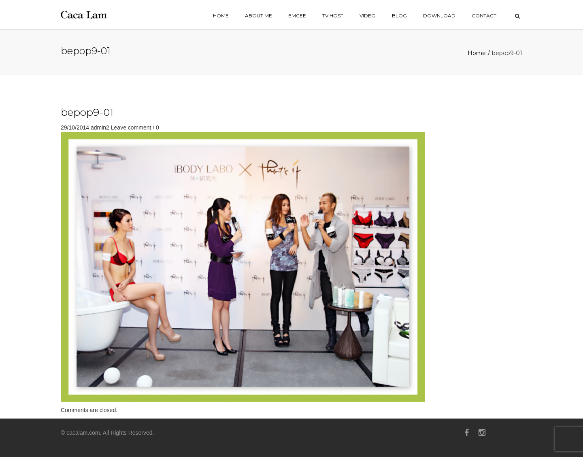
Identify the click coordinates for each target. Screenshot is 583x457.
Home (477, 53)
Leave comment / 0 (135, 127)
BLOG (399, 16)
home (221, 16)
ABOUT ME (258, 16)
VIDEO (368, 16)
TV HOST (332, 16)
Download (439, 16)
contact (484, 16)
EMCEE (297, 16)
